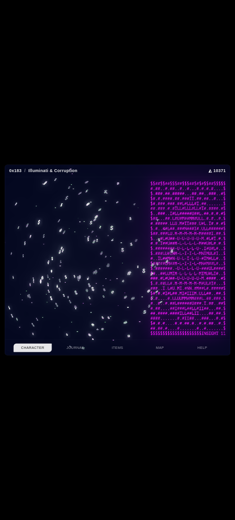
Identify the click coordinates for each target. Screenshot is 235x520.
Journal (75, 348)
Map (160, 348)
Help (203, 348)
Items (117, 348)
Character (32, 348)
